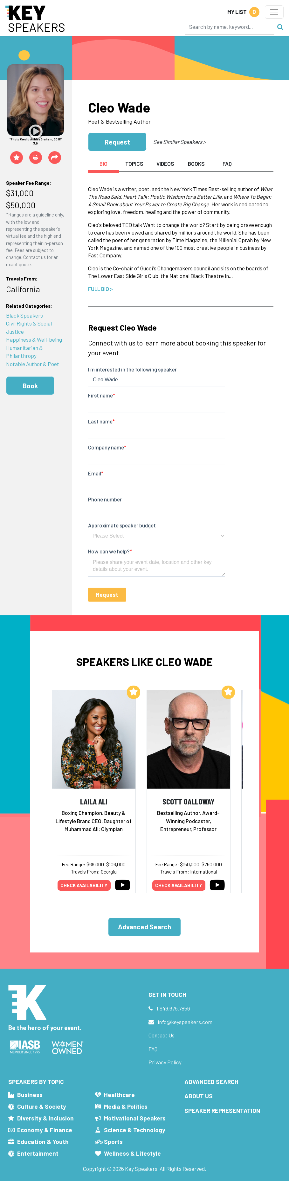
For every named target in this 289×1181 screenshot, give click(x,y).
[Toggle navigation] (274, 12)
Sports (113, 1141)
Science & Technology (134, 1129)
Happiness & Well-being (34, 339)
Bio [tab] (103, 163)
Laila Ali (93, 801)
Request (117, 142)
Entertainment (37, 1153)
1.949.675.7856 (173, 1008)
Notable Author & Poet (32, 364)
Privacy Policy (165, 1062)
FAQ (152, 1049)
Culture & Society (41, 1106)
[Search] (229, 27)
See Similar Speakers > (179, 142)
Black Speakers (24, 315)
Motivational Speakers (135, 1118)
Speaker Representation (222, 1110)
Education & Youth (43, 1141)
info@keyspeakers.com (185, 1022)
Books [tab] (196, 163)
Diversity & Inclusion (45, 1118)
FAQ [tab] (227, 163)
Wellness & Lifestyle (132, 1153)
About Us (198, 1096)
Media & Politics (126, 1106)
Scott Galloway (188, 801)
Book (30, 386)
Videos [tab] (165, 163)
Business (30, 1094)
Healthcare (119, 1094)
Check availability (83, 885)
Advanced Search (144, 927)
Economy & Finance (44, 1129)
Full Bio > (100, 289)
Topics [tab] (134, 163)
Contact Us (161, 1035)
